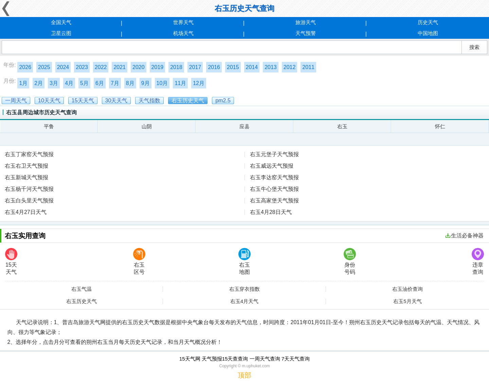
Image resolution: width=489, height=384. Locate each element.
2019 (157, 67)
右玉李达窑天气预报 (274, 177)
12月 (198, 83)
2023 (82, 67)
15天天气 (11, 261)
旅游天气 (305, 22)
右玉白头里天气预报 (29, 200)
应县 (244, 126)
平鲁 (49, 126)
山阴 (147, 126)
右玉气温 (81, 289)
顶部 (244, 375)
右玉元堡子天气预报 (274, 154)
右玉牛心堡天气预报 (274, 189)
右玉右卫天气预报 (26, 166)
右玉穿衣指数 (244, 289)
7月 (115, 83)
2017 (195, 67)
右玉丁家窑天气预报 (29, 154)
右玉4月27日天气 (26, 212)
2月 (38, 83)
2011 (308, 67)
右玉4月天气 (244, 301)
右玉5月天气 (407, 301)
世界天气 (183, 22)
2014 (252, 67)
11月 (180, 83)
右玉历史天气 (81, 301)
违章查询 (478, 261)
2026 (25, 67)
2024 (63, 67)
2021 (119, 67)
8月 (130, 83)
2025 (44, 67)
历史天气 (428, 22)
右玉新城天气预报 (26, 177)
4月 (69, 83)
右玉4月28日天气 (271, 212)
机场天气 (183, 33)
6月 (99, 83)
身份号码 (350, 261)
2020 (138, 67)
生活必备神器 (465, 235)
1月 (23, 83)
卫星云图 (61, 33)
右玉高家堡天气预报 (274, 200)
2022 (101, 67)
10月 (162, 83)
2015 (233, 67)
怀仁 (440, 126)
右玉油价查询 (407, 289)
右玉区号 (139, 261)
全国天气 (61, 22)
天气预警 (305, 33)
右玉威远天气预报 (271, 166)
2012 (290, 67)
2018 (176, 67)
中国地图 (428, 33)
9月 (145, 83)
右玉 (342, 126)
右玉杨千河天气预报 (29, 189)
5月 (84, 83)
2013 (271, 67)
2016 (214, 67)
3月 (54, 83)
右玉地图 (244, 261)
